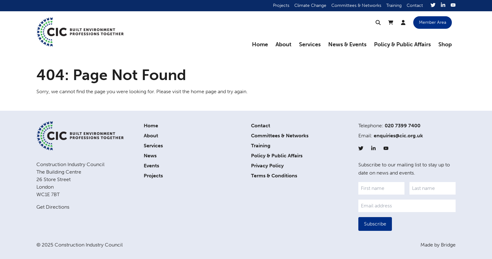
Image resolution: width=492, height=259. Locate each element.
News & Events (347, 44)
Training (394, 5)
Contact (415, 5)
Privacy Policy (267, 166)
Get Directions (52, 207)
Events (151, 166)
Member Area (432, 22)
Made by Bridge (438, 245)
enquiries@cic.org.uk (398, 136)
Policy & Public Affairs (402, 44)
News (150, 156)
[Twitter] (433, 6)
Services (310, 44)
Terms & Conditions (274, 176)
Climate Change (310, 5)
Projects (281, 5)
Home (260, 44)
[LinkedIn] (443, 6)
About (283, 44)
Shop (445, 44)
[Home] (80, 32)
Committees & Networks (356, 5)
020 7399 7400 (402, 126)
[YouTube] (453, 6)
